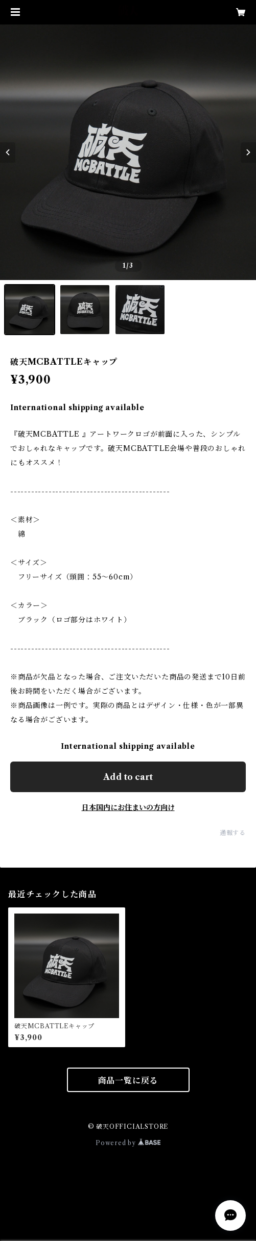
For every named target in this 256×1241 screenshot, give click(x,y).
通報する (233, 833)
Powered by (128, 1143)
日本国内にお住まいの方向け (128, 807)
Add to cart (128, 777)
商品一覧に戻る (128, 1080)
